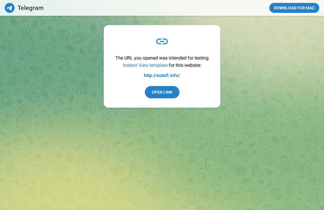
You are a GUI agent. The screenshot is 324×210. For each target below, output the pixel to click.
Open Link (162, 92)
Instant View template (145, 65)
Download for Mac (294, 8)
